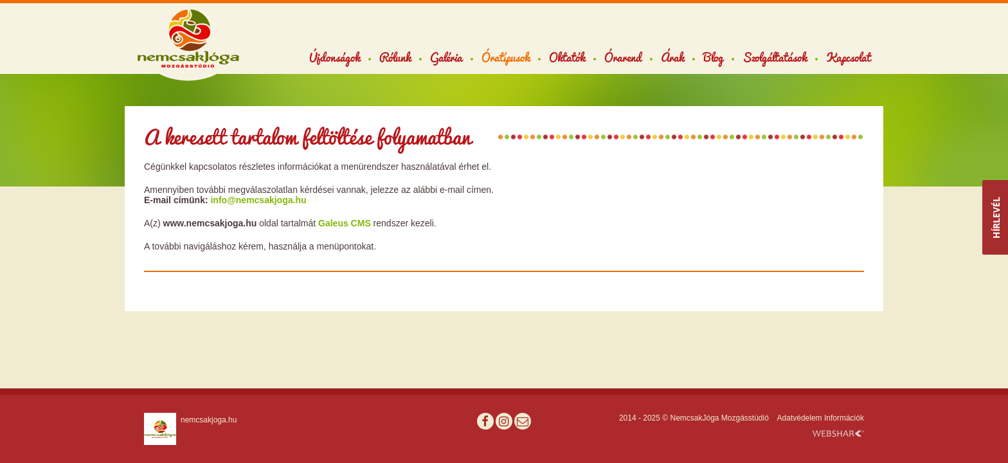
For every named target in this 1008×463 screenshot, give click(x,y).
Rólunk (395, 57)
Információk (844, 417)
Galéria (446, 57)
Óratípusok (506, 57)
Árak (672, 57)
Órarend (623, 57)
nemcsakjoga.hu (209, 419)
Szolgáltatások (774, 57)
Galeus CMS (344, 223)
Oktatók (567, 57)
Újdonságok (334, 57)
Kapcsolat (848, 57)
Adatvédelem (799, 417)
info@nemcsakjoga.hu (258, 200)
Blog (713, 57)
